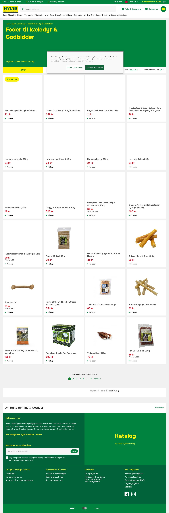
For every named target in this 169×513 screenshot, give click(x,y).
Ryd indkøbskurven (54, 480)
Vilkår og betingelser (134, 473)
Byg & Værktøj (80, 15)
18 (91, 379)
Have (46, 15)
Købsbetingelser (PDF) (135, 480)
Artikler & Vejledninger (118, 15)
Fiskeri (20, 15)
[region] (85, 62)
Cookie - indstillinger (75, 67)
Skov (52, 15)
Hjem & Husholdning (63, 15)
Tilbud (104, 15)
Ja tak (74, 451)
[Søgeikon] (23, 9)
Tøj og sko (28, 15)
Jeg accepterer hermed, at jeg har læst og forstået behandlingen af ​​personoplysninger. (37, 458)
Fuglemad (10, 61)
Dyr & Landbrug (93, 15)
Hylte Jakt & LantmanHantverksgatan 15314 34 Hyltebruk (95, 479)
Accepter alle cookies (95, 67)
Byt (164, 2)
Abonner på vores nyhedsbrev (19, 480)
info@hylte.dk (91, 473)
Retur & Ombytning (54, 477)
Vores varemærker (14, 477)
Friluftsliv (39, 15)
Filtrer (23, 70)
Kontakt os (159, 407)
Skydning (12, 15)
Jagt (5, 15)
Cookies (128, 487)
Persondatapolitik (133, 477)
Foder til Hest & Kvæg (24, 61)
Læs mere (29, 460)
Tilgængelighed (132, 483)
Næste (97, 379)
